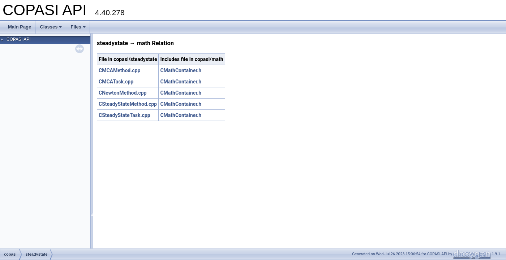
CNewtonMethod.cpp (122, 93)
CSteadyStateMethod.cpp (128, 104)
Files (78, 27)
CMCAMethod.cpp (119, 70)
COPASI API (18, 39)
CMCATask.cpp (116, 81)
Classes (51, 27)
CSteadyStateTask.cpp (124, 115)
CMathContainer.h (180, 70)
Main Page (19, 27)
